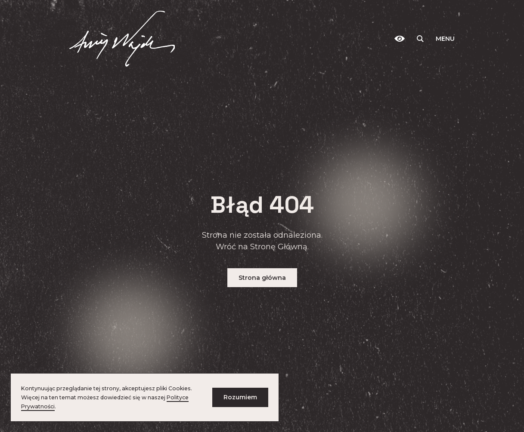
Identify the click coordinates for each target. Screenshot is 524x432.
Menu (445, 39)
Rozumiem (240, 397)
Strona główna (262, 278)
